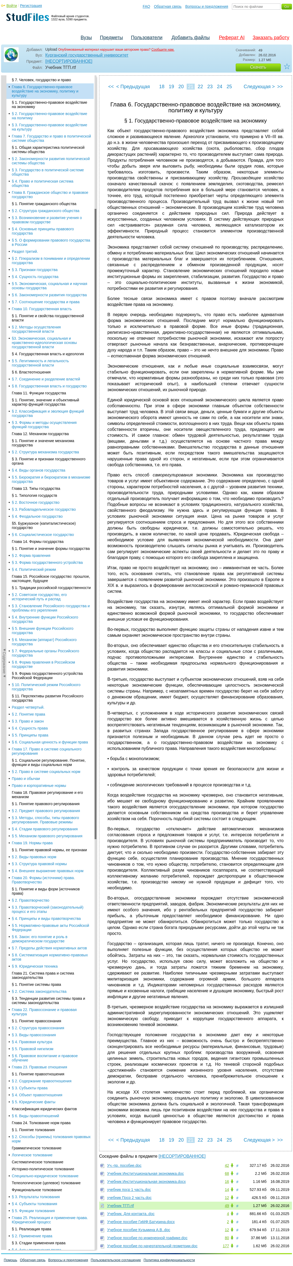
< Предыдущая (133, 86)
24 (219, 86)
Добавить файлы (190, 37)
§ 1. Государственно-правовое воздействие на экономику (49, 104)
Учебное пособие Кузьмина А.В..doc (138, 1230)
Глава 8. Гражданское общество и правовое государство (50, 194)
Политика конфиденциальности (169, 1260)
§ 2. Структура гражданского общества (45, 211)
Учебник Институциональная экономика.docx (146, 1181)
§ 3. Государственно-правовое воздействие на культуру (49, 127)
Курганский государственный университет (86, 55)
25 (229, 86)
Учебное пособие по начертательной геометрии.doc (152, 1246)
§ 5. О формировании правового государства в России (51, 242)
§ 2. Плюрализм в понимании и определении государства (51, 260)
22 (200, 86)
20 (181, 86)
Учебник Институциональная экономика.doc (145, 1173)
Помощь (10, 1260)
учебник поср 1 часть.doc (129, 1189)
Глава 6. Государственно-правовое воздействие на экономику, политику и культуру (45, 91)
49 (227, 1206)
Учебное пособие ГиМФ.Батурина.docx (141, 1222)
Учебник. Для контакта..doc (131, 1214)
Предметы (111, 37)
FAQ (146, 6)
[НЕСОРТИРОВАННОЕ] (68, 61)
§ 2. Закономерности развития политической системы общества (51, 161)
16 (227, 1181)
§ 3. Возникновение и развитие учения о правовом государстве (47, 220)
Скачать (258, 67)
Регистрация (31, 5)
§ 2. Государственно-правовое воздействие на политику (49, 116)
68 (227, 1173)
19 (171, 86)
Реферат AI (232, 37)
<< (111, 86)
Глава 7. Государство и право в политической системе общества (51, 138)
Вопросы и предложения (206, 6)
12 (227, 1197)
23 (210, 86)
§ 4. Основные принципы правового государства (43, 231)
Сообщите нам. (162, 49)
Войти (11, 5)
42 (227, 1165)
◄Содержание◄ (4, 169)
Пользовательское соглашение (116, 1260)
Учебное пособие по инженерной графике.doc (147, 1238)
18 (161, 86)
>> (280, 86)
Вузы (86, 37)
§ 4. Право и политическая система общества (42, 183)
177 (226, 1246)
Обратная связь (168, 6)
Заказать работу (271, 37)
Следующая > (259, 86)
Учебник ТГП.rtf (120, 1206)
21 (190, 86)
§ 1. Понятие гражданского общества (44, 204)
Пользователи (146, 37)
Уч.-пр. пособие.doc (124, 1165)
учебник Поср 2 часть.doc (129, 1197)
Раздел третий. (25, 251)
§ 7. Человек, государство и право (41, 80)
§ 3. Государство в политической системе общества (48, 172)
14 (227, 1189)
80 (227, 1238)
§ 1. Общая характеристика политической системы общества (48, 149)
